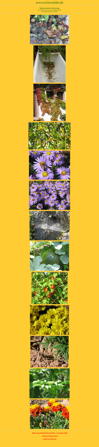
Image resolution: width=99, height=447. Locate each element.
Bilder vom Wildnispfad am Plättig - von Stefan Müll (49, 433)
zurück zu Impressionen (50, 436)
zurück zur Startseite (49, 439)
